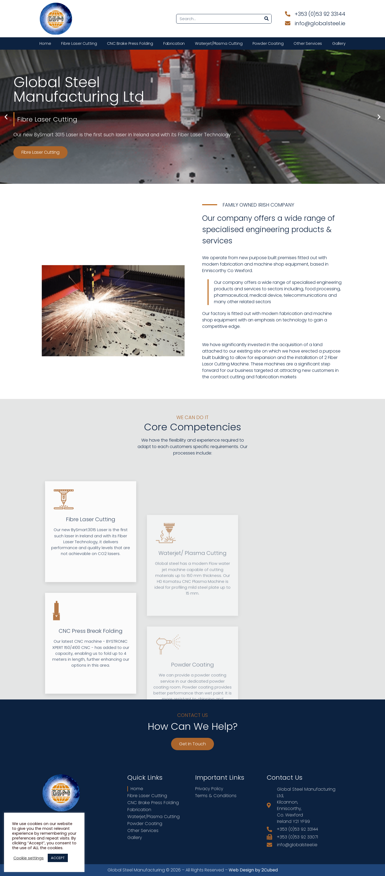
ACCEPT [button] (58, 857)
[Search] (266, 18)
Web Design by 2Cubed (253, 870)
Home (45, 43)
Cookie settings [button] (28, 858)
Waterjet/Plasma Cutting (219, 43)
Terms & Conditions (215, 795)
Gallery (339, 43)
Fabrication (174, 43)
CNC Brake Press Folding (130, 43)
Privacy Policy (209, 788)
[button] (6, 116)
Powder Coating (268, 43)
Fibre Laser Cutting (79, 43)
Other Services (308, 43)
